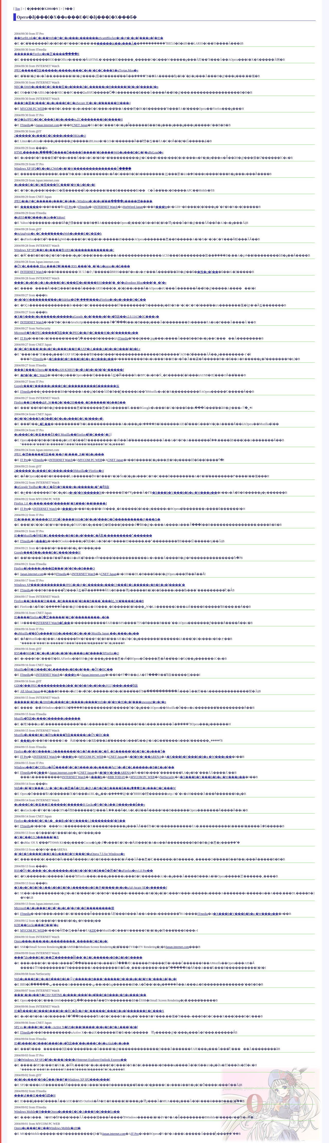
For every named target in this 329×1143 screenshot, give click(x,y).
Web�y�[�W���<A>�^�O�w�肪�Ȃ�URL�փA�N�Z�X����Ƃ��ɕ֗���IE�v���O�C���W (95, 788)
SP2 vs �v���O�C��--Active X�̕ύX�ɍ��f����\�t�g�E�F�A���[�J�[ (76, 1027)
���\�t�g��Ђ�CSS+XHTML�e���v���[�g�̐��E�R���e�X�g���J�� (80, 995)
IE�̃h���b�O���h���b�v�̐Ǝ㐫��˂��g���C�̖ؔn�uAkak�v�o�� (71, 1043)
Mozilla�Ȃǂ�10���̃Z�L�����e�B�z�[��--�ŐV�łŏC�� (63, 669)
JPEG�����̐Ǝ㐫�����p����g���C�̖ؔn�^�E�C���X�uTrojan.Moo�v (76, 70)
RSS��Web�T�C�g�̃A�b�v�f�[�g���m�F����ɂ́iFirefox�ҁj (66, 653)
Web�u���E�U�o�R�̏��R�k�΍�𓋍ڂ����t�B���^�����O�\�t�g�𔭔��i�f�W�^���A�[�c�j (95, 979)
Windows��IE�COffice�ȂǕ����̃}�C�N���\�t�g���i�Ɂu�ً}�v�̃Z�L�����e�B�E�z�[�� (94, 767)
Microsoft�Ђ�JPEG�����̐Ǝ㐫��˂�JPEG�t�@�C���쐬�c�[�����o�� (76, 333)
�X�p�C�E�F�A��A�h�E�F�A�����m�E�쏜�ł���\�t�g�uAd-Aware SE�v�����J (90, 887)
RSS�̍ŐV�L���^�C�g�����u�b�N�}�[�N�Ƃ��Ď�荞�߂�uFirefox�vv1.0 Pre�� (83, 870)
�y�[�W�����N (85, 492)
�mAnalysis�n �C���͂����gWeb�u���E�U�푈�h (58, 233)
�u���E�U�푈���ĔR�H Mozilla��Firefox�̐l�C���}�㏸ (62, 434)
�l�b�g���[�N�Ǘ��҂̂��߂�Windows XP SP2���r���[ (62, 1079)
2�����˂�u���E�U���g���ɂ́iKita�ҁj (50, 135)
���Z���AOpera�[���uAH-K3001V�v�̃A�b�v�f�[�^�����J (69, 370)
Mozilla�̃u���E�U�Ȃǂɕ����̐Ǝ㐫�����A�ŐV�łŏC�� (61, 735)
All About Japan (30, 691)
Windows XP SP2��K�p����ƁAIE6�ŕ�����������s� (64, 250)
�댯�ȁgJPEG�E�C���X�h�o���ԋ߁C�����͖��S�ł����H (68, 119)
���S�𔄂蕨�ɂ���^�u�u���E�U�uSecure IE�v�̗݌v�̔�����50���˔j (72, 103)
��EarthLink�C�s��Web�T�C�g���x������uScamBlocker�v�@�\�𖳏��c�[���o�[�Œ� (88, 38)
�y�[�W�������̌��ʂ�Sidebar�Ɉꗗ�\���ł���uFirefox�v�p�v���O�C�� (80, 299)
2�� (50, 691)
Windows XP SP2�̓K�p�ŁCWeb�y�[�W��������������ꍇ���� (72, 168)
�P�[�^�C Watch (33, 375)
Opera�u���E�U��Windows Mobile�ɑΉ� (47, 1128)
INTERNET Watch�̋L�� (53, 623)
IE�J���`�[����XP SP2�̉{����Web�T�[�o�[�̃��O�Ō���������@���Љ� (87, 519)
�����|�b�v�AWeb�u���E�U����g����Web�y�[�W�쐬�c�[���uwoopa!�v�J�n (90, 702)
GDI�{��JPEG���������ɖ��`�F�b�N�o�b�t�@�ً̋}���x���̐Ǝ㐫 (76, 685)
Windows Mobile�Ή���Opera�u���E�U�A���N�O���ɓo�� (67, 1111)
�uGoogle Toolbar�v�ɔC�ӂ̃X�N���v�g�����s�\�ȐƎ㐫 (61, 487)
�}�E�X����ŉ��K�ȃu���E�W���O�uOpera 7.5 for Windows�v (69, 854)
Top (17, 9)
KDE (93, 930)
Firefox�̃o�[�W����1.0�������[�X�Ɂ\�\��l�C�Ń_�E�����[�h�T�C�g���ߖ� (89, 751)
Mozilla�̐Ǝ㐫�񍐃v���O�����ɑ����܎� (47, 718)
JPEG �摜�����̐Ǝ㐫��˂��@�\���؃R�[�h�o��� (59, 454)
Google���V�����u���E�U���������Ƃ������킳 (66, 386)
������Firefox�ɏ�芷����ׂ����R (46, 54)
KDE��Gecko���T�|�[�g (36, 925)
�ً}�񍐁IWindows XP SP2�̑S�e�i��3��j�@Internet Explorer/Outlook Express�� (70, 1060)
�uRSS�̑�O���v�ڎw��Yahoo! (39, 217)
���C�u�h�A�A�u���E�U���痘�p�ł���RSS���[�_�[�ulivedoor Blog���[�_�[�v (90, 282)
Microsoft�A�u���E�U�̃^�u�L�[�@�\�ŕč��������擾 (64, 908)
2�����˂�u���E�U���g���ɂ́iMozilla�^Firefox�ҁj (59, 471)
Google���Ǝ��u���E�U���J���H (47, 552)
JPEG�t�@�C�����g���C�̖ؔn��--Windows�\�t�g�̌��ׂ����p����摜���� (83, 201)
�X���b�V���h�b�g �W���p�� (81, 359)
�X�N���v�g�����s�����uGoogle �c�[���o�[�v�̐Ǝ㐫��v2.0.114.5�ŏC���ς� (86, 316)
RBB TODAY (116, 777)
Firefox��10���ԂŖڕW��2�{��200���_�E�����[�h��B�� (70, 402)
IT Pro (69, 207)
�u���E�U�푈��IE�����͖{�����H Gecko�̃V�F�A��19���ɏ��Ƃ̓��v (79, 804)
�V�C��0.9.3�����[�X (36, 837)
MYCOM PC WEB (32, 108)
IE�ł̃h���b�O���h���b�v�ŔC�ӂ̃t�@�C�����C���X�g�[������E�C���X (89, 1011)
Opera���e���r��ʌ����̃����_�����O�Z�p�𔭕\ (61, 941)
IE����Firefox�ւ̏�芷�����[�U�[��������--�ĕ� (61, 617)
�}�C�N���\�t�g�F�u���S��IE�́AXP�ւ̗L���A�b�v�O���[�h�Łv (77, 349)
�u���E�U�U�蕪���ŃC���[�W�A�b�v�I (54, 185)
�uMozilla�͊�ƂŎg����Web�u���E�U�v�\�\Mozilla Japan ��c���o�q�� (76, 633)
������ (29, 207)
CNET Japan (80, 125)
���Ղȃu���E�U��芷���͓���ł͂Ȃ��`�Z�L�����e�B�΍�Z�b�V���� (78, 957)
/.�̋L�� (44, 424)
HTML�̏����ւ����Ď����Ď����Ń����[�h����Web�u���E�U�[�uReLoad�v (88, 152)
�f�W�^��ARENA (145, 757)
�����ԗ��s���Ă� (116, 43)
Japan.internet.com (47, 125)
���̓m (161, 207)
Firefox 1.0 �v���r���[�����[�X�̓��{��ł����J (60, 503)
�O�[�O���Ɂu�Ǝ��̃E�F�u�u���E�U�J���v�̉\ (58, 418)
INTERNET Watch (106, 207)
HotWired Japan (133, 207)
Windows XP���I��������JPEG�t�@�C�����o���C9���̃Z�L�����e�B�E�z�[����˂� (99, 585)
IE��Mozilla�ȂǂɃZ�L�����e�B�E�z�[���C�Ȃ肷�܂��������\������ (83, 535)
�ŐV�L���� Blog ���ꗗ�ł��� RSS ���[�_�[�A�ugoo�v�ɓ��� (72, 266)
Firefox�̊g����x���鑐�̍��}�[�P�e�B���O (54, 568)
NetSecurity (167, 777)
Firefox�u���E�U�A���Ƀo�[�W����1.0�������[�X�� (69, 821)
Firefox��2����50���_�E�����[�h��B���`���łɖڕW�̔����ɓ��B (79, 601)
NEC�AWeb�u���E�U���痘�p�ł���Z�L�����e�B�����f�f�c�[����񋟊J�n (86, 87)
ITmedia (25, 125)
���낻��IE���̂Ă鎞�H (35, 1095)
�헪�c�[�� (207, 272)
